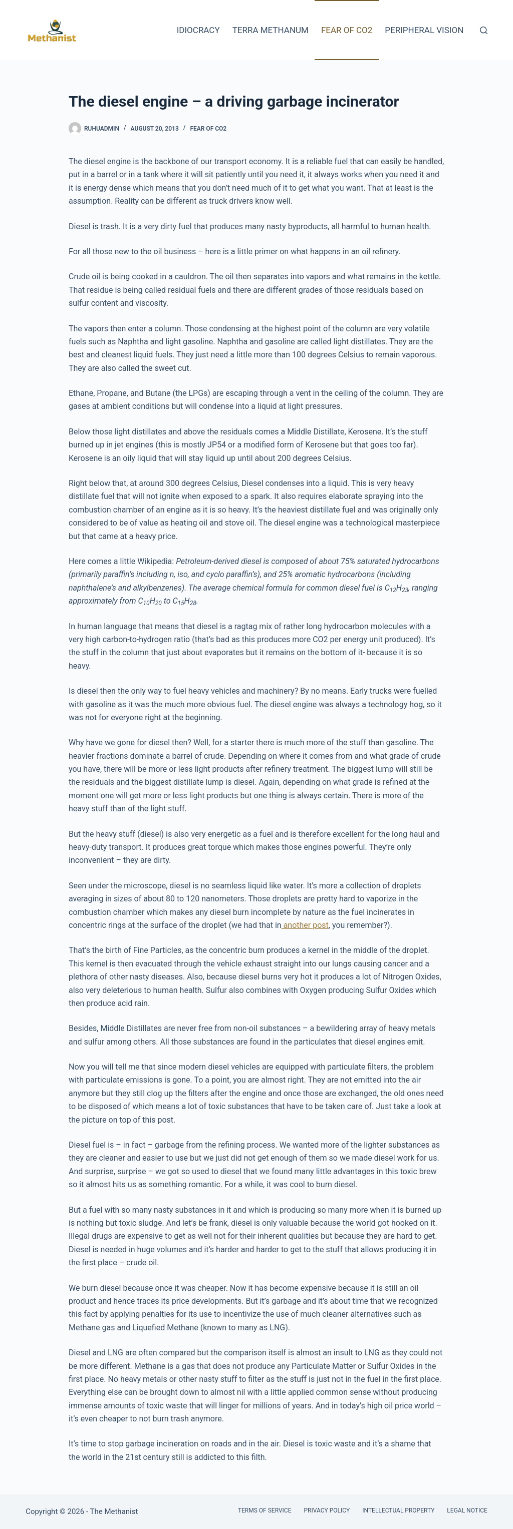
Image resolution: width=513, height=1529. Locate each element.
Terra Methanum (270, 30)
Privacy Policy (327, 1510)
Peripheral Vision (424, 30)
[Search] (483, 30)
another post (305, 925)
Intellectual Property (398, 1510)
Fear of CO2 (346, 30)
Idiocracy (198, 30)
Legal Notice (467, 1510)
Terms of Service (265, 1510)
